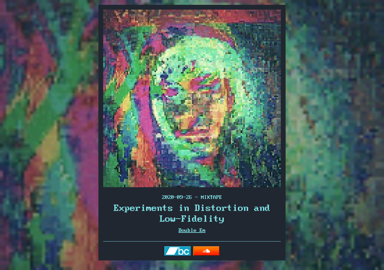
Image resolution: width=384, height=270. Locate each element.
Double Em (192, 230)
